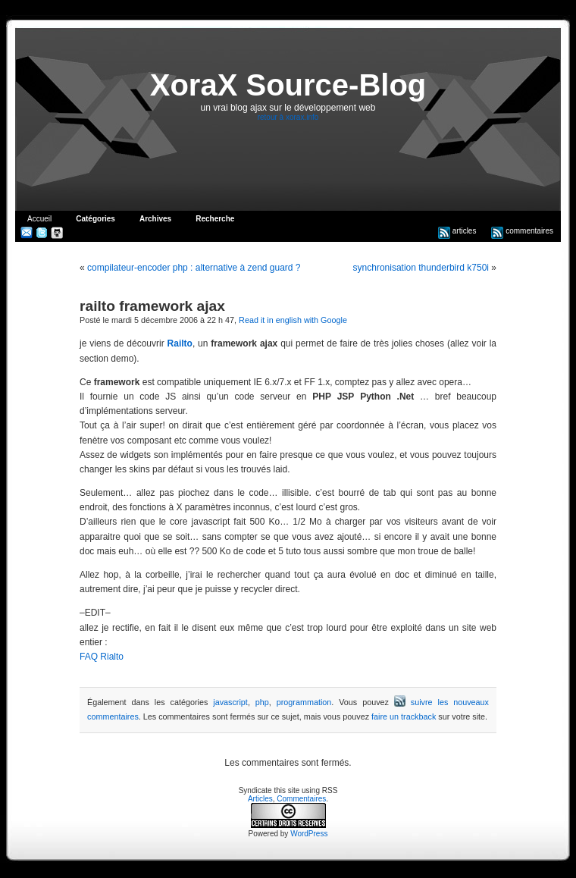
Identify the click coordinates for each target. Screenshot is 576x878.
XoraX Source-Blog (288, 85)
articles (457, 231)
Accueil (39, 219)
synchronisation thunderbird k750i (421, 267)
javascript (230, 702)
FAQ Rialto (102, 656)
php (262, 702)
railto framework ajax (152, 306)
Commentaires (301, 799)
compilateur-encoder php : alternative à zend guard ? (194, 267)
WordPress (308, 833)
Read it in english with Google (293, 320)
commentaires (522, 231)
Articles (260, 799)
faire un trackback (403, 716)
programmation (304, 702)
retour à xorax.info (288, 117)
